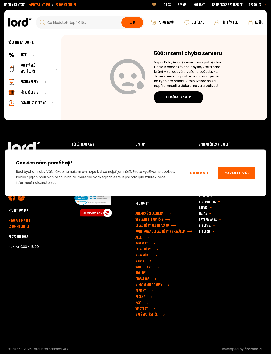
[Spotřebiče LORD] (20, 22)
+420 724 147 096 (39, 5)
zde (54, 182)
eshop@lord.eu (66, 5)
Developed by (241, 349)
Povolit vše (237, 172)
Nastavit (199, 172)
